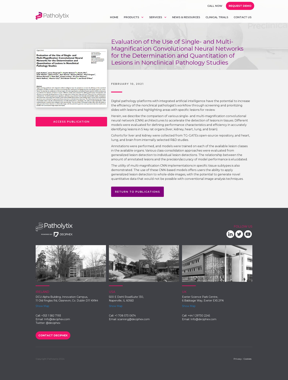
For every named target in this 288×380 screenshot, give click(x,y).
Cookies (247, 358)
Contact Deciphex (53, 335)
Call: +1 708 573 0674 (122, 315)
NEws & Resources (186, 17)
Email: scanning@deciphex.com (129, 319)
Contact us (242, 17)
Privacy (238, 358)
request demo (240, 6)
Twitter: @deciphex (48, 323)
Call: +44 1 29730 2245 (196, 315)
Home (114, 17)
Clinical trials (217, 17)
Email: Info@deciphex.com (53, 319)
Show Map (42, 306)
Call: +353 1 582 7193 (48, 315)
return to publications (137, 191)
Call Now (214, 6)
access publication (71, 121)
